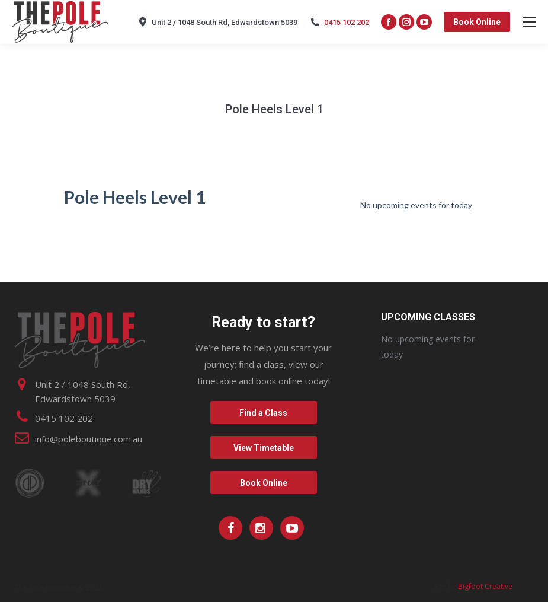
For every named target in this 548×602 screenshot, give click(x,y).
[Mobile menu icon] (529, 22)
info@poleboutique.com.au (88, 439)
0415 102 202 (346, 22)
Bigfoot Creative (485, 586)
